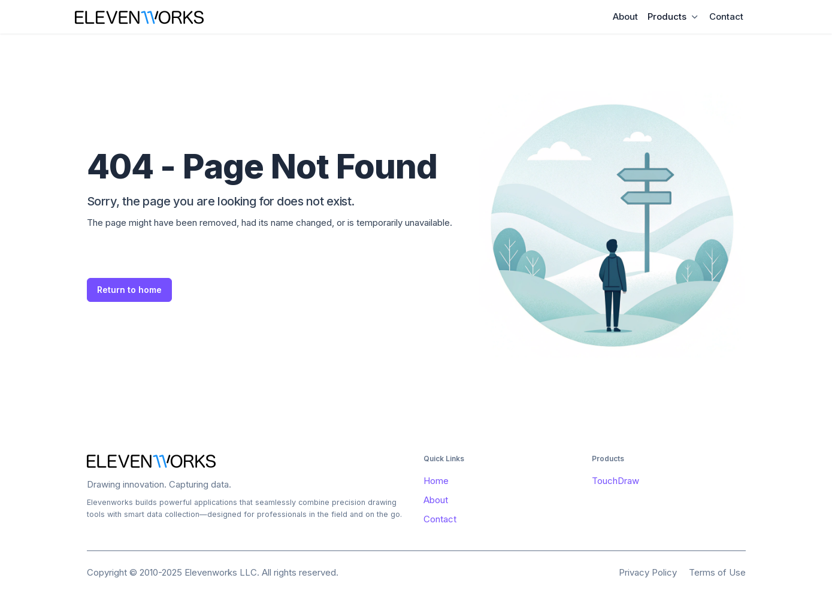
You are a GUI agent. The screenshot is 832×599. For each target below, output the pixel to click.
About (625, 16)
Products (667, 16)
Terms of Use (717, 572)
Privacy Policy (648, 572)
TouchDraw (615, 480)
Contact (726, 16)
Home (436, 480)
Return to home (129, 290)
